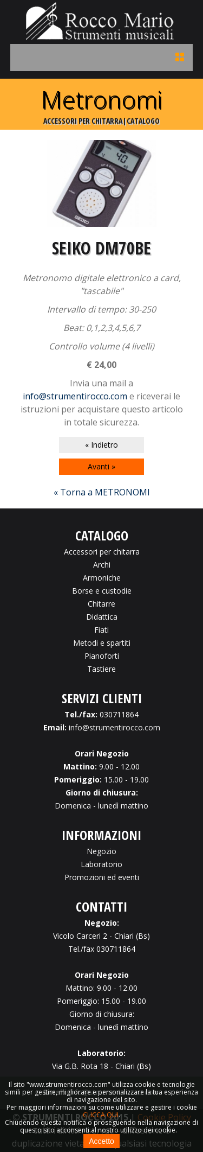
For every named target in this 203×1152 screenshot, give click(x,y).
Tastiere (101, 669)
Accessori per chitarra (102, 551)
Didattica (101, 617)
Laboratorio (101, 864)
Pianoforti (101, 656)
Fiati (101, 630)
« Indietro (101, 445)
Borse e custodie (102, 590)
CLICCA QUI (101, 1114)
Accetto (101, 1141)
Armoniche (102, 577)
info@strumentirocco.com (75, 396)
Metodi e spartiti (101, 643)
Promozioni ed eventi (101, 877)
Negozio (101, 851)
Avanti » (101, 466)
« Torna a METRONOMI (102, 492)
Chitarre (101, 604)
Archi (101, 564)
